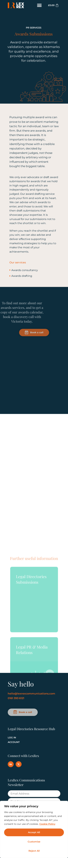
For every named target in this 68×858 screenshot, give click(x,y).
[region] (34, 829)
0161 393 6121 (16, 698)
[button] (39, 5)
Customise (34, 841)
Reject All (34, 850)
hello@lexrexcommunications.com (31, 693)
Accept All (34, 832)
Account (14, 742)
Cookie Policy (47, 823)
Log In (12, 737)
